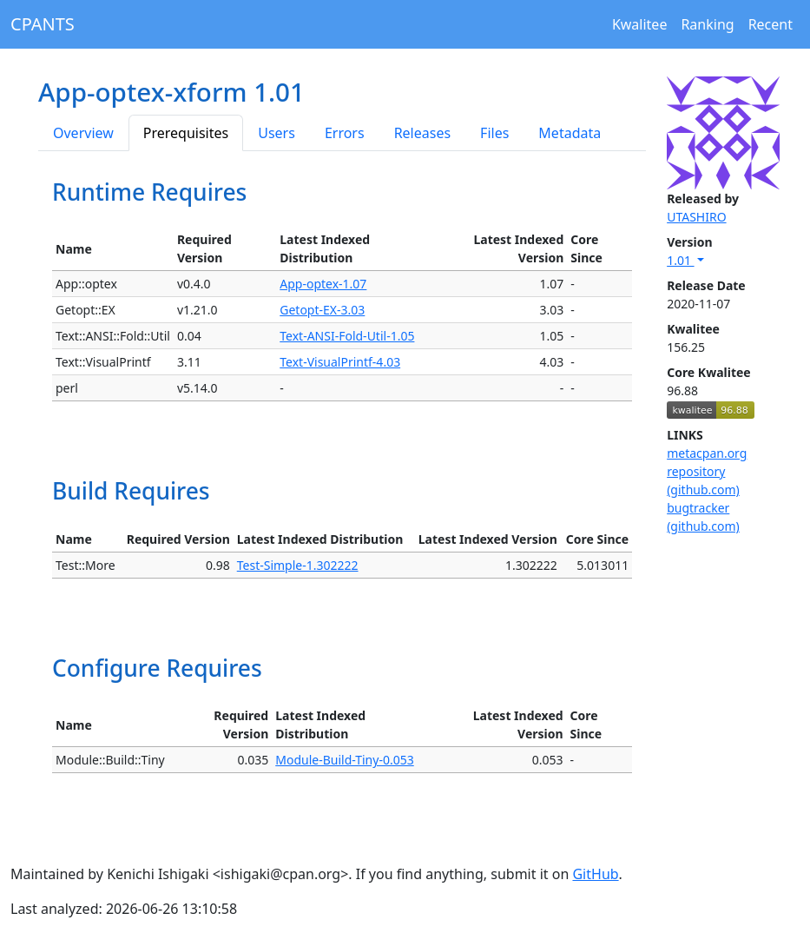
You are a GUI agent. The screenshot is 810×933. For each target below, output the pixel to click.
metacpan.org (707, 453)
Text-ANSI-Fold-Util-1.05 (347, 336)
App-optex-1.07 (323, 283)
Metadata (569, 132)
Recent (770, 24)
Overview (83, 132)
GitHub (595, 873)
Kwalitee (640, 24)
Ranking (707, 24)
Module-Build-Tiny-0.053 (344, 759)
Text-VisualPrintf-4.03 (340, 362)
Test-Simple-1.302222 (298, 565)
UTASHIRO (696, 216)
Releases (422, 132)
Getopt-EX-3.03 (322, 309)
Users (276, 132)
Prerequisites (185, 132)
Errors (345, 132)
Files (494, 132)
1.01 (680, 260)
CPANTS (42, 24)
